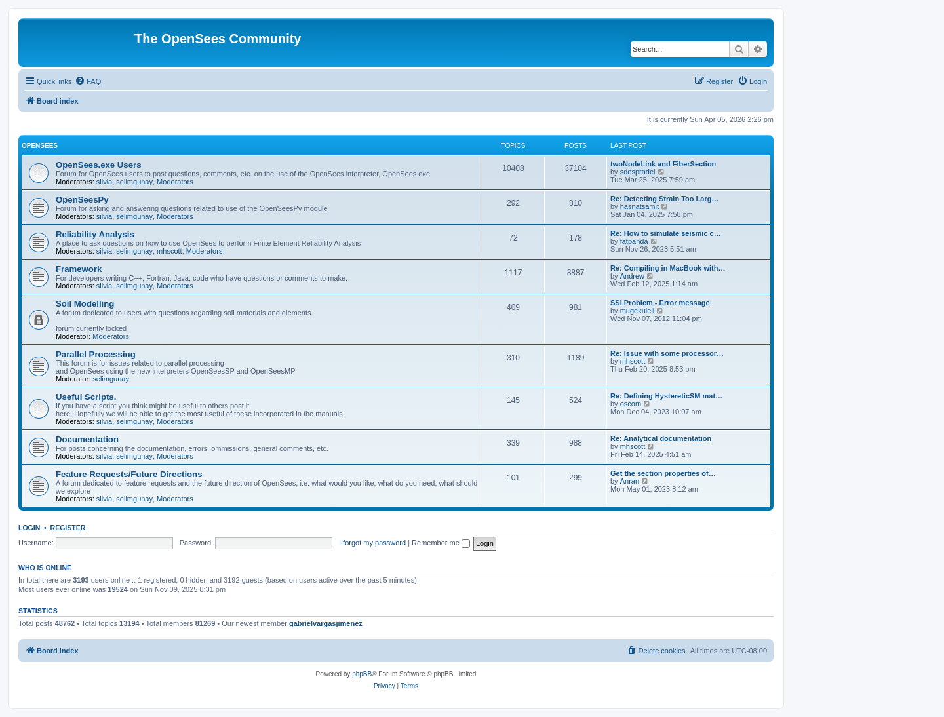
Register (68, 528)
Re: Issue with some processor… (667, 353)
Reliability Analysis (95, 234)
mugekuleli (637, 311)
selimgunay (134, 181)
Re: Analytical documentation (660, 438)
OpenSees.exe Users (99, 165)
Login (29, 528)
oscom (630, 404)
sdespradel (638, 172)
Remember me (441, 543)
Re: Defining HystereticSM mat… (666, 396)
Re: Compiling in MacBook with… (667, 268)
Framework (79, 269)
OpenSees (40, 145)
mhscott (169, 251)
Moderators (175, 181)
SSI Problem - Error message (660, 303)
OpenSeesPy (82, 199)
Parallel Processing (96, 354)
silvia (104, 181)
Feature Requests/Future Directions (129, 474)
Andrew (632, 276)
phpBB (362, 674)
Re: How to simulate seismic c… (665, 233)
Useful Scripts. (86, 397)
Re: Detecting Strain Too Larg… (664, 199)
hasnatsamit (639, 206)
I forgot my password (372, 543)
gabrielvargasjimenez (326, 623)
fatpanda (634, 241)
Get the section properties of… (663, 473)
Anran (629, 481)
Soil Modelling (85, 304)
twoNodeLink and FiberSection (663, 164)
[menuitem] (88, 81)
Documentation (87, 439)
